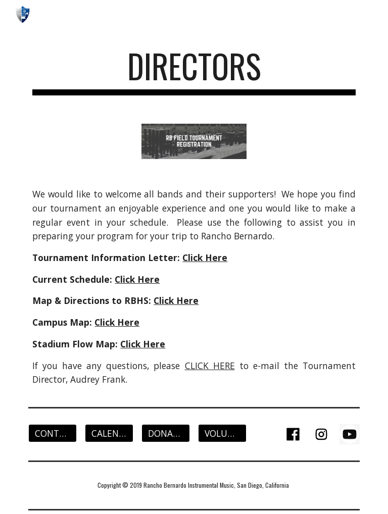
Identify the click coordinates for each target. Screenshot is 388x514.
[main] (193, 70)
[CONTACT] (52, 433)
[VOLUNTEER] (222, 433)
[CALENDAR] (108, 433)
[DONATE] (165, 433)
